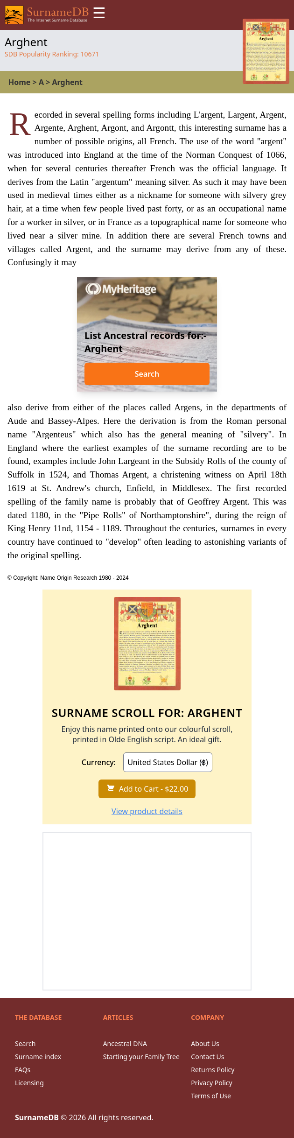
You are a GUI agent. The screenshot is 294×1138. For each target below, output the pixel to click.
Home (19, 82)
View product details (147, 811)
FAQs (22, 1069)
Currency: (99, 762)
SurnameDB (37, 1117)
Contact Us (207, 1056)
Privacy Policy (211, 1082)
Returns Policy (212, 1069)
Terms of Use (211, 1095)
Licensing (29, 1082)
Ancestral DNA (125, 1043)
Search (147, 374)
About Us (205, 1043)
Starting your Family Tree (141, 1056)
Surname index (38, 1056)
